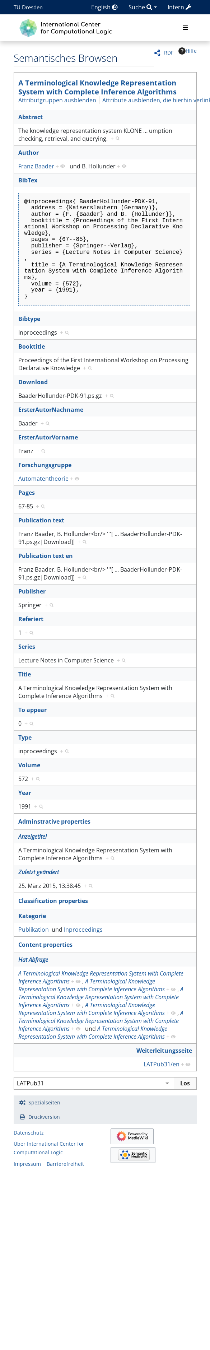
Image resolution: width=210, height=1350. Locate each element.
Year (24, 793)
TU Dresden (28, 7)
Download (33, 382)
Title (24, 674)
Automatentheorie (43, 479)
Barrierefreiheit (65, 1163)
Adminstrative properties (54, 821)
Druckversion (44, 1116)
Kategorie (32, 916)
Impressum (27, 1163)
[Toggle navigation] (185, 28)
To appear (32, 710)
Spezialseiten (44, 1102)
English (104, 7)
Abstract (30, 117)
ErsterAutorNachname (50, 410)
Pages (26, 493)
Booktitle (31, 346)
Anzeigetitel (32, 837)
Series (26, 647)
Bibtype (29, 319)
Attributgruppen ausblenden (57, 100)
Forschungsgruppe (44, 465)
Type (25, 737)
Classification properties (53, 901)
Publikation (33, 930)
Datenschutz (29, 1132)
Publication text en (45, 556)
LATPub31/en (161, 1064)
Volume (29, 765)
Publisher (32, 591)
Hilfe (187, 51)
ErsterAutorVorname (48, 437)
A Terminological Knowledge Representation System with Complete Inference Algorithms (97, 87)
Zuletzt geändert (38, 872)
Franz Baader (36, 166)
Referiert (30, 619)
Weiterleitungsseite (164, 1051)
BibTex (27, 180)
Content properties (45, 945)
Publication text (41, 520)
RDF (168, 52)
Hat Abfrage (33, 960)
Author (28, 153)
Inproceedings (83, 930)
